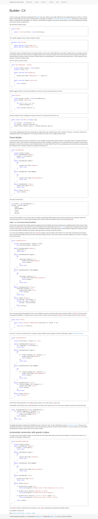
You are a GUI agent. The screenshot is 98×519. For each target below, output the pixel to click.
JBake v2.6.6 (53, 516)
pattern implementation (19, 513)
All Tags (51, 2)
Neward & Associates (17, 2)
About (57, 2)
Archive (37, 2)
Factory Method (57, 18)
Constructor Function (77, 333)
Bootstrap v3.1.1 (38, 516)
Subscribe (64, 2)
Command (63, 226)
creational (28, 513)
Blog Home (29, 2)
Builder (38, 17)
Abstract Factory (67, 18)
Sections (44, 2)
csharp (33, 513)
